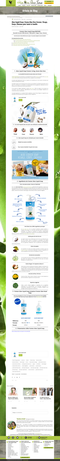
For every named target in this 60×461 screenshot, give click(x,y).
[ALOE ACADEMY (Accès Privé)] (48, 447)
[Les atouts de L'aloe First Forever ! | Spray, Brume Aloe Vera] (46, 392)
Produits (35, 444)
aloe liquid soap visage (34, 367)
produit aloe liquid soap (16, 367)
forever (27, 360)
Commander (36, 449)
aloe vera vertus (38, 360)
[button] (30, 99)
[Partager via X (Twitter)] (14, 377)
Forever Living (36, 446)
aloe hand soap (14, 369)
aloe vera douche (31, 369)
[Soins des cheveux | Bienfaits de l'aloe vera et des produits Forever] (30, 392)
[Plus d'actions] (47, 19)
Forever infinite (23, 450)
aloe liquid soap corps (43, 367)
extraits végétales (25, 365)
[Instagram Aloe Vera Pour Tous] (17, 438)
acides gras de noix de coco (26, 363)
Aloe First (22, 452)
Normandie (10, 445)
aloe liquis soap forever (23, 369)
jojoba (34, 363)
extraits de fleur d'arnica (16, 365)
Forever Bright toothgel (25, 453)
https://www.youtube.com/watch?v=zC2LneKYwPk (21, 331)
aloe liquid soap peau (25, 367)
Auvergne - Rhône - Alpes (12, 453)
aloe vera (23, 360)
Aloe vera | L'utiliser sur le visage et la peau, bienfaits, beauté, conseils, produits (13, 398)
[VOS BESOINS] (49, 1)
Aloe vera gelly (23, 451)
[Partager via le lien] (19, 377)
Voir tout (51, 385)
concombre (38, 363)
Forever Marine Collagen (25, 446)
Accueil (35, 443)
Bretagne (9, 447)
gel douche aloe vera (39, 369)
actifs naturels (32, 365)
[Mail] (26, 438)
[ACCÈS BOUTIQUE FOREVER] (25, 457)
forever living (32, 360)
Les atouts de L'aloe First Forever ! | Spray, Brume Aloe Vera (45, 398)
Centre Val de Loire (11, 450)
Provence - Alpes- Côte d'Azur (13, 454)
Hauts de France (10, 446)
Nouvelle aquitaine (11, 451)
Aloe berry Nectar (24, 449)
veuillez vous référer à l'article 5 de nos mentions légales (15, 17)
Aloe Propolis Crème (24, 454)
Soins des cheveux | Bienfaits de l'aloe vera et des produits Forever (30, 398)
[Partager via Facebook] (12, 377)
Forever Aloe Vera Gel (24, 448)
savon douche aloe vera (16, 371)
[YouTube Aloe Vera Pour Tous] (13, 438)
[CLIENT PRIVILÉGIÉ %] (49, 3)
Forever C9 (22, 443)
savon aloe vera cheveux (16, 363)
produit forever (38, 365)
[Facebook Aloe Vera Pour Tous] (9, 438)
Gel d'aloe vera (23, 445)
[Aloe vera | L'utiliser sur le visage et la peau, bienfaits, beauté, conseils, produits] (14, 392)
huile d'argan (44, 363)
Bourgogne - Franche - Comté (13, 452)
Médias (35, 448)
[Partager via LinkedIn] (17, 377)
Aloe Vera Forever (37, 445)
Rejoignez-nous (36, 447)
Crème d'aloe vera (24, 447)
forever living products (16, 360)
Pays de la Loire (10, 449)
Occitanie (9, 448)
